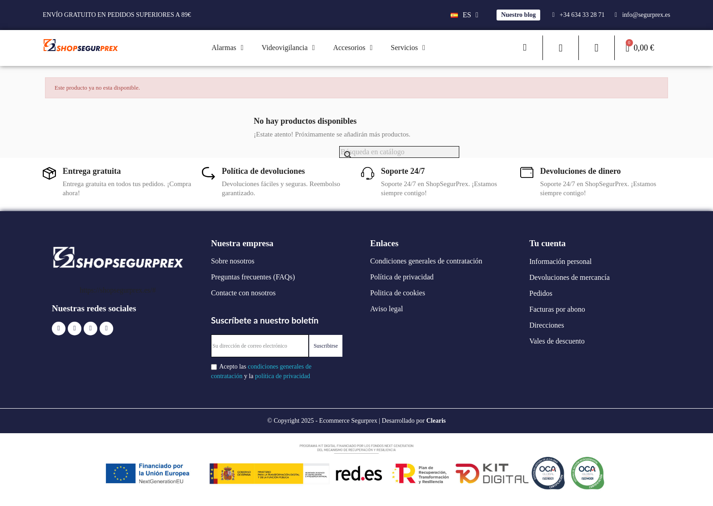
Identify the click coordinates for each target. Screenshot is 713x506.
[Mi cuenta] (596, 47)
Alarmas (227, 48)
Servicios (408, 48)
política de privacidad (282, 376)
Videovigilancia (288, 48)
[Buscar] (399, 152)
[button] (518, 15)
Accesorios (352, 48)
